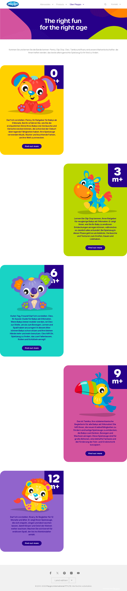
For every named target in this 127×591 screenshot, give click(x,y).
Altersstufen (45, 4)
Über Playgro (75, 4)
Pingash (116, 589)
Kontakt (114, 4)
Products (60, 4)
